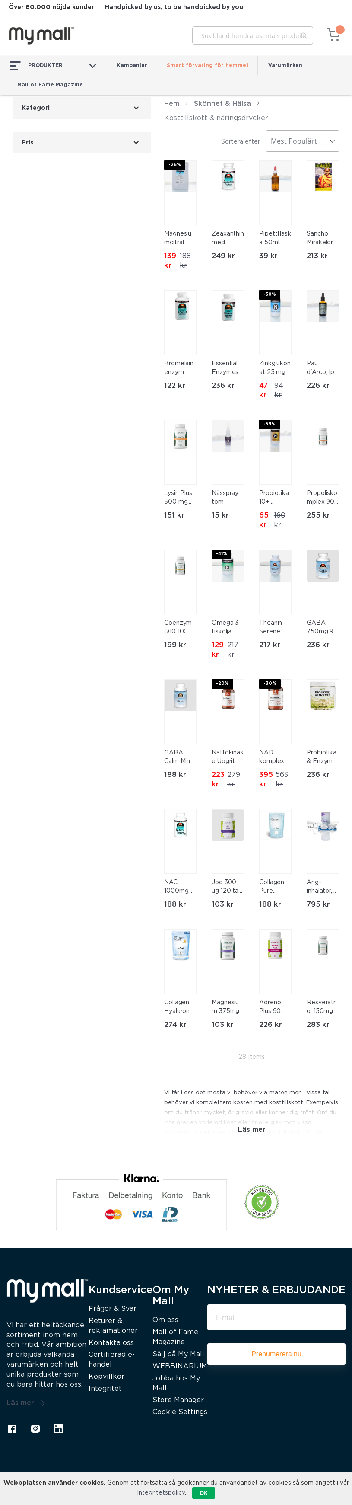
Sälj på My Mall (178, 1354)
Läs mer (25, 1403)
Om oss (165, 1320)
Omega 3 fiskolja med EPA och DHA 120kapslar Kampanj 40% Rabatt (227, 628)
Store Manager (178, 1400)
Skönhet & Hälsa (222, 104)
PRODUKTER (53, 65)
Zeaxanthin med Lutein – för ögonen (228, 239)
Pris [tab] (27, 142)
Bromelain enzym (178, 368)
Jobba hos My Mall (176, 1383)
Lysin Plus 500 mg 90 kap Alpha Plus (179, 498)
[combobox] (252, 35)
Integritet (105, 1389)
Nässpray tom (225, 498)
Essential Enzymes (225, 368)
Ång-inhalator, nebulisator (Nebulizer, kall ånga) (323, 887)
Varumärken (285, 65)
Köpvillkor (106, 1377)
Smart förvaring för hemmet (208, 65)
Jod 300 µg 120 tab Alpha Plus (227, 887)
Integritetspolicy (161, 1492)
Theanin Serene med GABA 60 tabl (273, 628)
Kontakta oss (111, 1343)
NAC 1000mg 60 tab (176, 887)
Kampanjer (132, 65)
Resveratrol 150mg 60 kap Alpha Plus (322, 1008)
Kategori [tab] (36, 108)
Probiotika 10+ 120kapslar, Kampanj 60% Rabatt (275, 498)
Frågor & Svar (112, 1309)
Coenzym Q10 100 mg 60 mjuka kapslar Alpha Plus (179, 628)
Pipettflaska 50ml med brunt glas (275, 239)
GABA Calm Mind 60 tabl (179, 758)
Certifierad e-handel (112, 1360)
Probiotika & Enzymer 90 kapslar (323, 758)
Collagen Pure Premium (272, 887)
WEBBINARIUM (179, 1366)
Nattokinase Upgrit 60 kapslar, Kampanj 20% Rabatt (227, 758)
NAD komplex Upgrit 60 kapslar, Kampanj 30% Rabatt (273, 758)
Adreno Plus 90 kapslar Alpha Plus (274, 1008)
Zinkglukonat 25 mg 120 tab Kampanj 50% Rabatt (275, 369)
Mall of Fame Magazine (50, 85)
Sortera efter (240, 141)
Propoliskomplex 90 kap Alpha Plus (322, 498)
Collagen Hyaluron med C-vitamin (177, 1008)
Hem (171, 104)
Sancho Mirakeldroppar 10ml (322, 239)
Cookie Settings (179, 1412)
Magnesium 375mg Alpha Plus (227, 1008)
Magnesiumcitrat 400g (177, 239)
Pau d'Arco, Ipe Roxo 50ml (322, 369)
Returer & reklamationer (113, 1326)
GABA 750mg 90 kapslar (322, 628)
